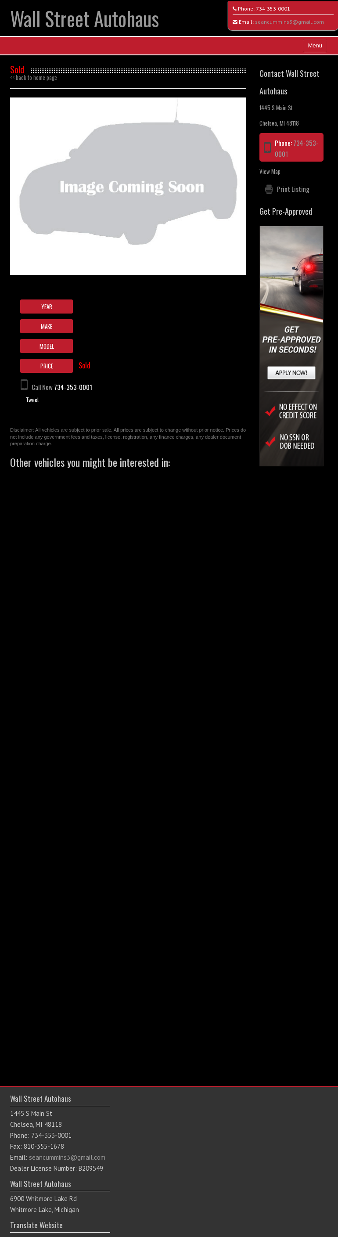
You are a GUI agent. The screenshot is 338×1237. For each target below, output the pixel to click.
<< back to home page (33, 77)
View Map (269, 171)
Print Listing (293, 189)
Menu (315, 45)
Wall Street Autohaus (84, 18)
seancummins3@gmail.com (289, 21)
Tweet (32, 399)
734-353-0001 (273, 8)
